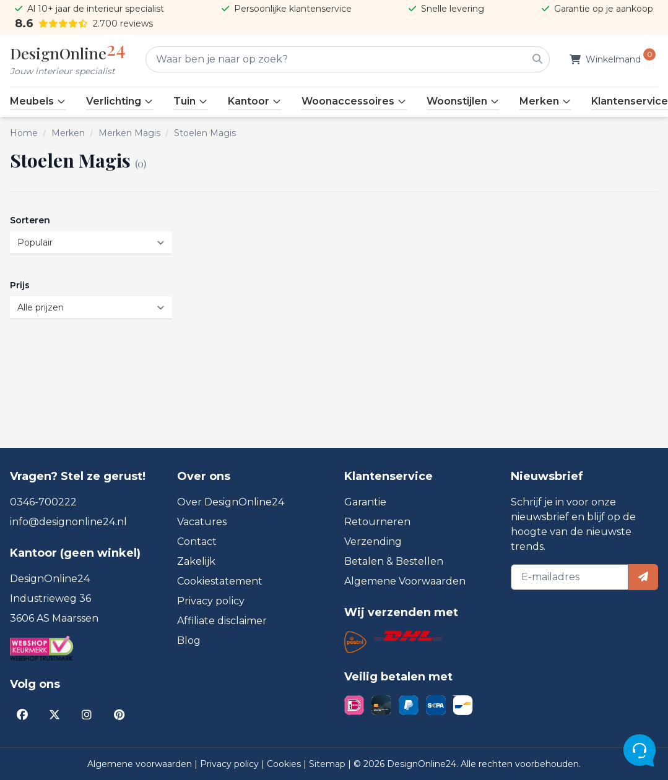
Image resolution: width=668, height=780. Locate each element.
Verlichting (120, 101)
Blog (189, 640)
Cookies (285, 763)
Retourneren (377, 522)
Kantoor (255, 101)
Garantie (365, 502)
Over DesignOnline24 (230, 502)
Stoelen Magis (205, 133)
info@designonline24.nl (68, 522)
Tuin (190, 101)
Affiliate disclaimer (222, 621)
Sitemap (328, 763)
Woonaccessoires (354, 101)
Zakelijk (196, 561)
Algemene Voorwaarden (405, 581)
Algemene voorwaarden (140, 763)
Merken (545, 101)
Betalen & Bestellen (393, 561)
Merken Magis (129, 133)
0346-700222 (43, 502)
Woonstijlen (463, 101)
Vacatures (202, 522)
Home (24, 133)
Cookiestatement (219, 581)
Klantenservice (629, 101)
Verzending (373, 541)
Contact (197, 541)
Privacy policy (211, 601)
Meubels (38, 101)
